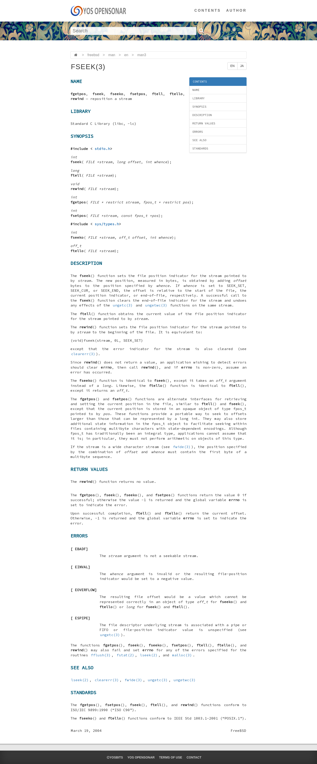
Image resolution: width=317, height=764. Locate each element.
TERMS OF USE (170, 757)
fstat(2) (125, 655)
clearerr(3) (83, 354)
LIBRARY (198, 98)
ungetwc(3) (156, 305)
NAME (195, 90)
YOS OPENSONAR (141, 757)
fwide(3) (182, 447)
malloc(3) (182, 655)
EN (232, 66)
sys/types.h (107, 224)
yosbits (115, 757)
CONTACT (193, 757)
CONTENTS (207, 10)
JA (242, 66)
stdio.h (102, 148)
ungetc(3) (123, 305)
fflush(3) (101, 655)
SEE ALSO (199, 140)
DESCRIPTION (202, 115)
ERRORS (197, 132)
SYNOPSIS (199, 107)
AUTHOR (236, 10)
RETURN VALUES (203, 123)
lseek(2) (149, 655)
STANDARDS (200, 148)
